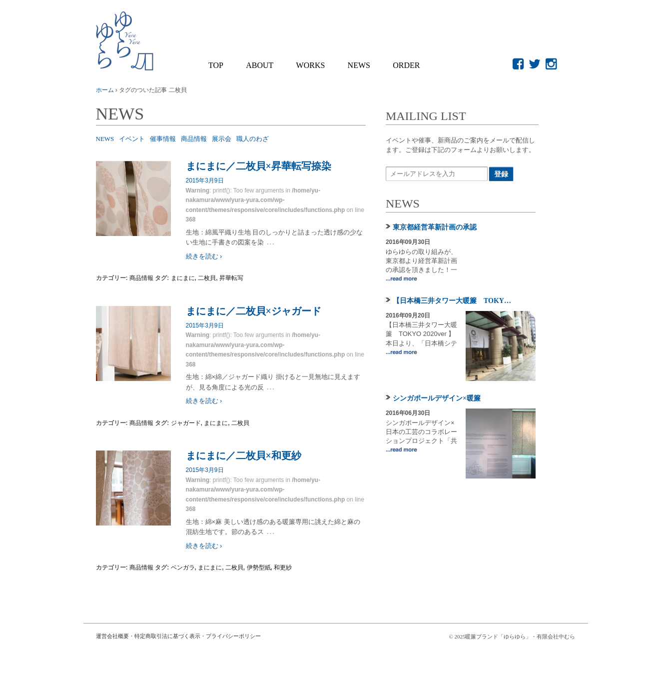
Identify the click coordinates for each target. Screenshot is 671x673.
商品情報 (194, 138)
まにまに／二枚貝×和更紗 (243, 455)
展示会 (221, 138)
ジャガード (186, 423)
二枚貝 (207, 278)
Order (406, 65)
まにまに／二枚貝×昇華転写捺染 (258, 166)
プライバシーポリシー (233, 636)
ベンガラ (183, 567)
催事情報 (163, 138)
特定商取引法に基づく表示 (167, 636)
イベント (132, 138)
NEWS (359, 65)
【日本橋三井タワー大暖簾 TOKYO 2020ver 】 (454, 300)
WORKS (310, 65)
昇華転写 (231, 278)
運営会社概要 (112, 636)
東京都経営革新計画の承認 (435, 227)
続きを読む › (204, 256)
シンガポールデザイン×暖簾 (437, 398)
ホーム (105, 90)
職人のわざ (252, 138)
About (259, 65)
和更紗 (283, 567)
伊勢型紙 (259, 567)
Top (215, 65)
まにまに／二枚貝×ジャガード (253, 311)
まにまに (183, 278)
